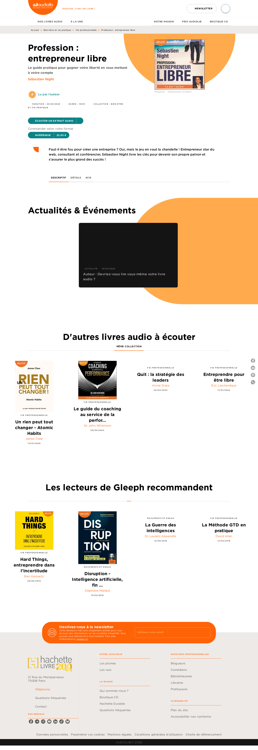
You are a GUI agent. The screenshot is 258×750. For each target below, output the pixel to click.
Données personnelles (52, 734)
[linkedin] (55, 721)
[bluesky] (67, 721)
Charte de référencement (204, 734)
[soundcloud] (37, 721)
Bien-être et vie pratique (57, 30)
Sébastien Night (41, 79)
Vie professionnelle (86, 30)
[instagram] (43, 721)
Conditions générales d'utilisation (159, 734)
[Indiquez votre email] (168, 632)
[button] (202, 8)
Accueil (35, 30)
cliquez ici (82, 639)
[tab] (31, 21)
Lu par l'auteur (49, 94)
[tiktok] (61, 721)
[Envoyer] (206, 632)
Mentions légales (120, 734)
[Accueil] (43, 8)
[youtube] (49, 721)
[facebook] (31, 721)
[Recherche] (225, 8)
